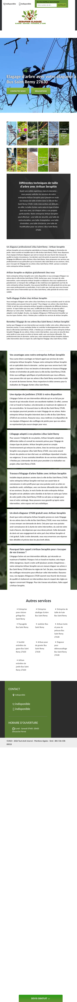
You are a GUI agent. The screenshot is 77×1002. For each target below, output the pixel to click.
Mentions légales (41, 741)
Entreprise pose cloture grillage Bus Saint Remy (21, 614)
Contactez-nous (18, 91)
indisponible (9, 4)
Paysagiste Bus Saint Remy (22, 625)
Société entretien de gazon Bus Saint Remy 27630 (22, 647)
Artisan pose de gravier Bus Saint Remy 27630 (41, 647)
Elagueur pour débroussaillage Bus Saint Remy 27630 (60, 648)
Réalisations (41, 91)
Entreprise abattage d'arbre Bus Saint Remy (42, 612)
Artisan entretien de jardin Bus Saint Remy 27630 (22, 665)
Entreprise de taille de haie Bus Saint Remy (61, 612)
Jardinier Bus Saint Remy (41, 625)
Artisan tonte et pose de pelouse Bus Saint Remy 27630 (60, 630)
